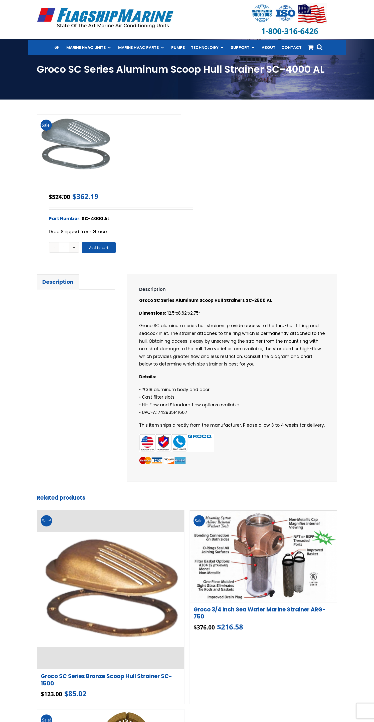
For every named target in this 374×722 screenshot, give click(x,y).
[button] (319, 47)
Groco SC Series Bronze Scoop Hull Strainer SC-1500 (106, 679)
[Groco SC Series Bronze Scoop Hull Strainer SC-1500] (110, 589)
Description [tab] (58, 282)
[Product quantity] (64, 247)
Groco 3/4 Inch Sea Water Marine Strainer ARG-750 (260, 612)
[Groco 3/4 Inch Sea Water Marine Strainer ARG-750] (263, 556)
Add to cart (98, 247)
